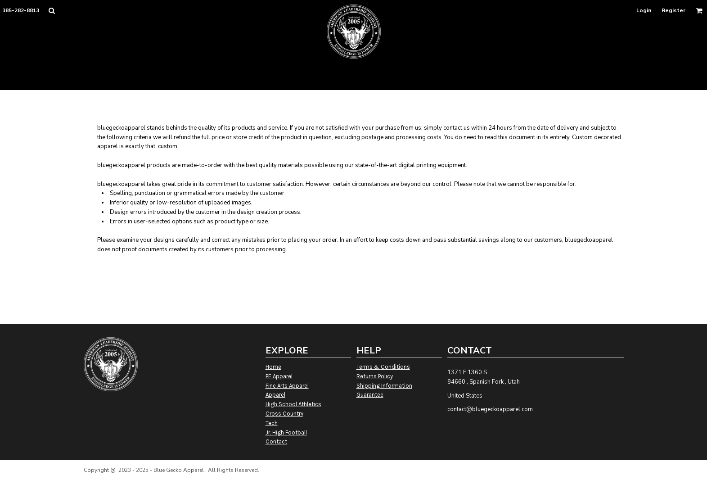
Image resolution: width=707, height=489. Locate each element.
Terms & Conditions (383, 366)
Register (673, 10)
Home (273, 366)
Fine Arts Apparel (287, 385)
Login (643, 10)
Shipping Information (384, 385)
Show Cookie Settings (353, 481)
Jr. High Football (286, 432)
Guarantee (369, 394)
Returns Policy (374, 376)
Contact (276, 441)
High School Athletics (293, 404)
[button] (51, 10)
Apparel (275, 394)
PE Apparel (279, 376)
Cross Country (284, 413)
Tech (272, 423)
